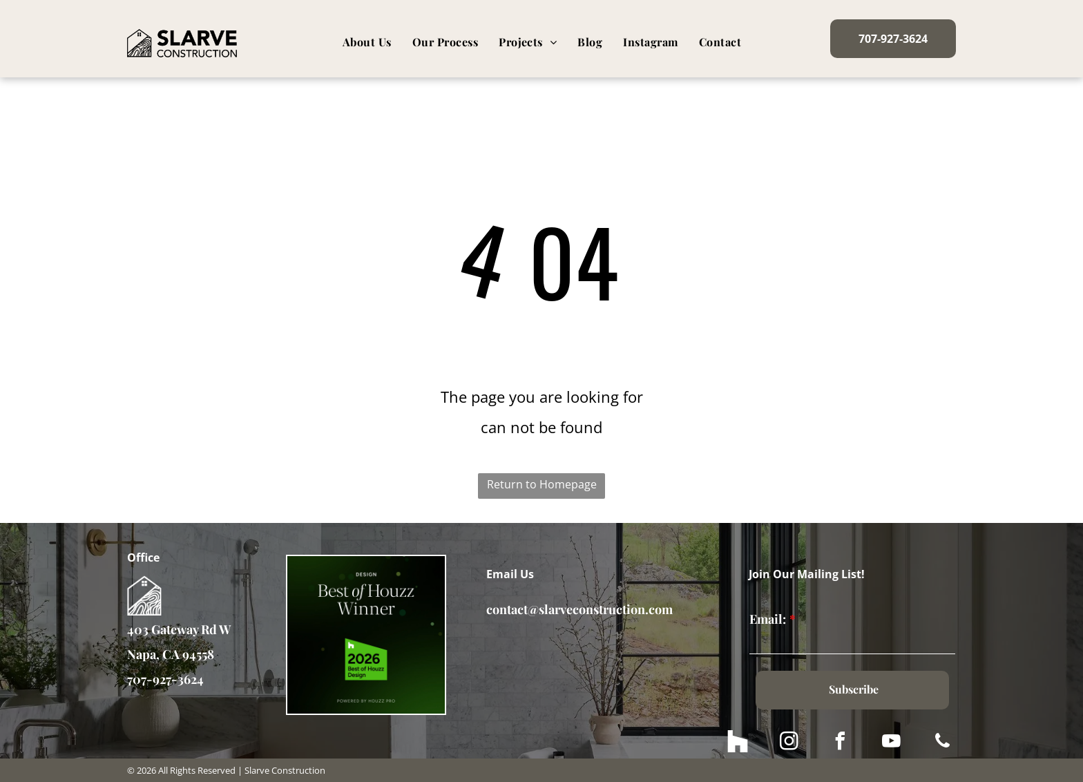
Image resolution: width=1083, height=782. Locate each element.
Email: (767, 619)
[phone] (942, 743)
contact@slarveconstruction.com (579, 609)
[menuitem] (367, 42)
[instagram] (789, 743)
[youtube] (891, 743)
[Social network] (737, 743)
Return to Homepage (542, 484)
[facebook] (840, 743)
